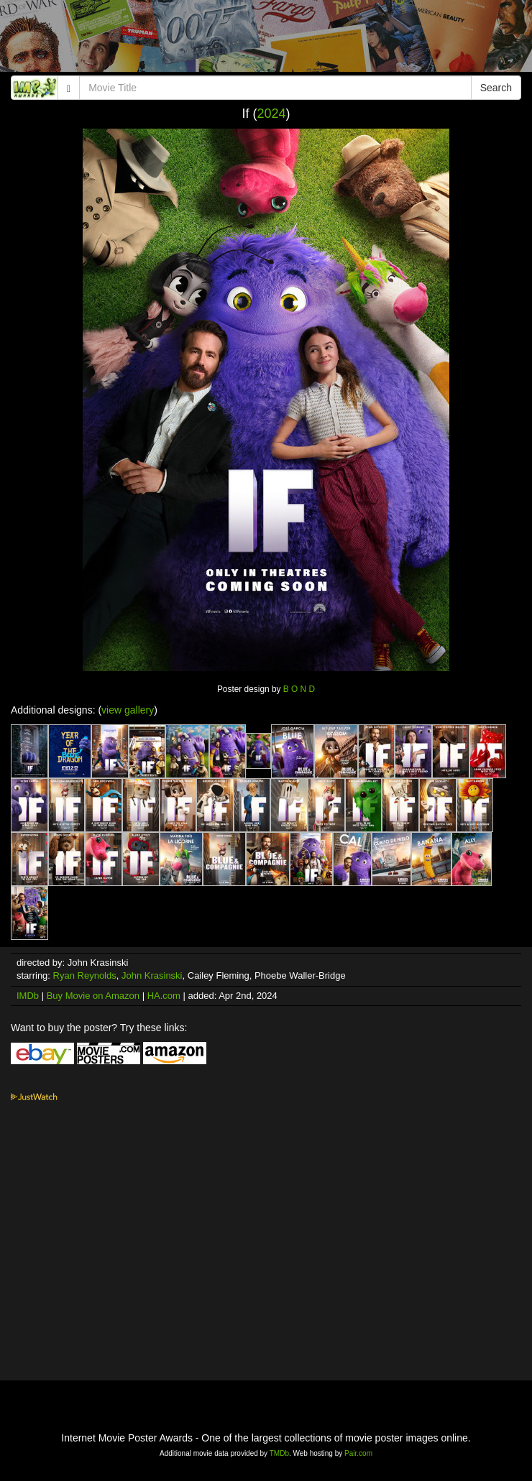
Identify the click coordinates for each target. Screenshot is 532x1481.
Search (496, 87)
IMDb (28, 995)
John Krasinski (152, 975)
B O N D (299, 689)
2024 (271, 113)
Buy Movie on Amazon (93, 995)
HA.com (163, 995)
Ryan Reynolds (84, 975)
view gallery (127, 710)
